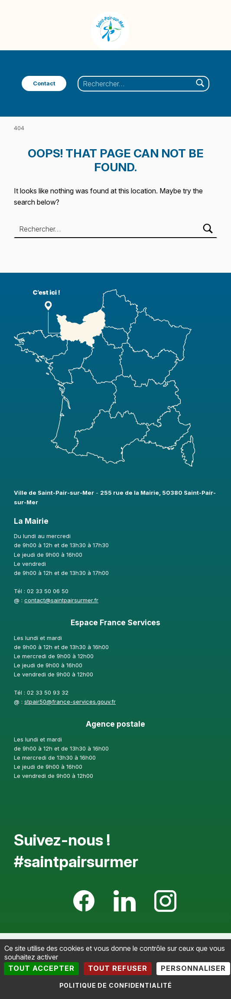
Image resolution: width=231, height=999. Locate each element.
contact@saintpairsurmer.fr (61, 600)
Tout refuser (117, 968)
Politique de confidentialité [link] (115, 985)
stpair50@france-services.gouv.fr (70, 701)
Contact (44, 83)
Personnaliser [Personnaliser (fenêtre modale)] (193, 968)
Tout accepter (41, 968)
